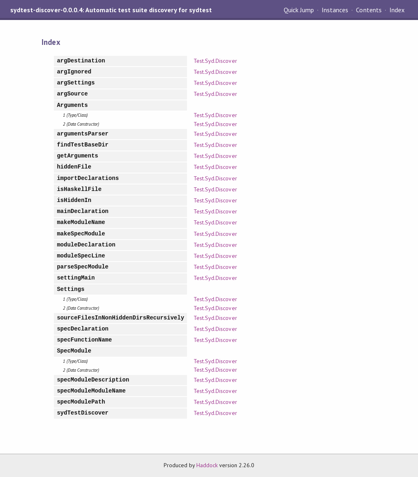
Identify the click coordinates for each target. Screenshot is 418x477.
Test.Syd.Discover (215, 60)
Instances (335, 10)
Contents (368, 10)
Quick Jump (299, 10)
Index (397, 10)
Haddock (207, 465)
